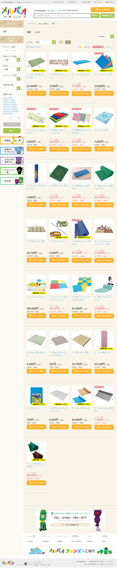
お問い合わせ (109, 2)
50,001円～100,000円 (10, 109)
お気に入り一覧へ (35, 47)
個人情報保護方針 (81, 561)
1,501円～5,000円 (9, 100)
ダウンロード (98, 2)
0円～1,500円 (7, 98)
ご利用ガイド (72, 2)
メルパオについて (58, 2)
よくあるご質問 (85, 2)
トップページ (31, 24)
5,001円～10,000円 (9, 102)
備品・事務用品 (44, 24)
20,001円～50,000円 (10, 107)
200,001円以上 (8, 113)
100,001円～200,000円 (11, 111)
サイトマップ (110, 561)
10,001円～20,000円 (10, 104)
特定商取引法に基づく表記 (96, 561)
